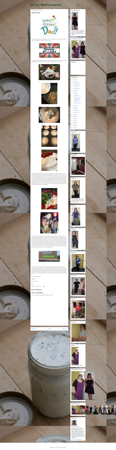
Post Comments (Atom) (51, 332)
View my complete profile (76, 439)
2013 (74, 120)
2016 (74, 114)
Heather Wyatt (76, 426)
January (76, 112)
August (75, 90)
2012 (74, 122)
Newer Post (34, 328)
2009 (74, 127)
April (75, 107)
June (75, 93)
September (76, 88)
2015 (74, 116)
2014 (74, 118)
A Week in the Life (77, 97)
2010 (74, 125)
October (76, 86)
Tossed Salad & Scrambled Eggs (77, 100)
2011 (74, 123)
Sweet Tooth (76, 95)
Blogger (64, 447)
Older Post (64, 328)
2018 (74, 79)
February (76, 110)
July (75, 91)
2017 (74, 81)
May (75, 105)
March (75, 108)
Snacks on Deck (77, 102)
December (76, 82)
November (76, 84)
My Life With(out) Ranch (45, 4)
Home (49, 328)
